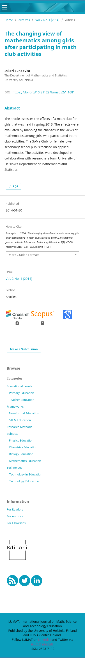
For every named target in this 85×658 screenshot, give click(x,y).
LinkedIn (44, 639)
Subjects (12, 434)
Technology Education (24, 481)
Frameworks (15, 406)
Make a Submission (24, 349)
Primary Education (21, 393)
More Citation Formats (24, 255)
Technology (14, 468)
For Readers (15, 509)
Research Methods (19, 427)
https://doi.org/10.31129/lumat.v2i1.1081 (43, 92)
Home (9, 20)
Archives (24, 20)
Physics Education (21, 440)
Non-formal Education (24, 413)
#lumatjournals (42, 644)
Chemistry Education (23, 447)
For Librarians (16, 523)
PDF (15, 186)
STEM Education (20, 420)
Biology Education (21, 454)
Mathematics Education (25, 461)
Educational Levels (19, 386)
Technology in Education (25, 474)
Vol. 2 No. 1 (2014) (47, 20)
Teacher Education (21, 400)
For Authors (15, 516)
